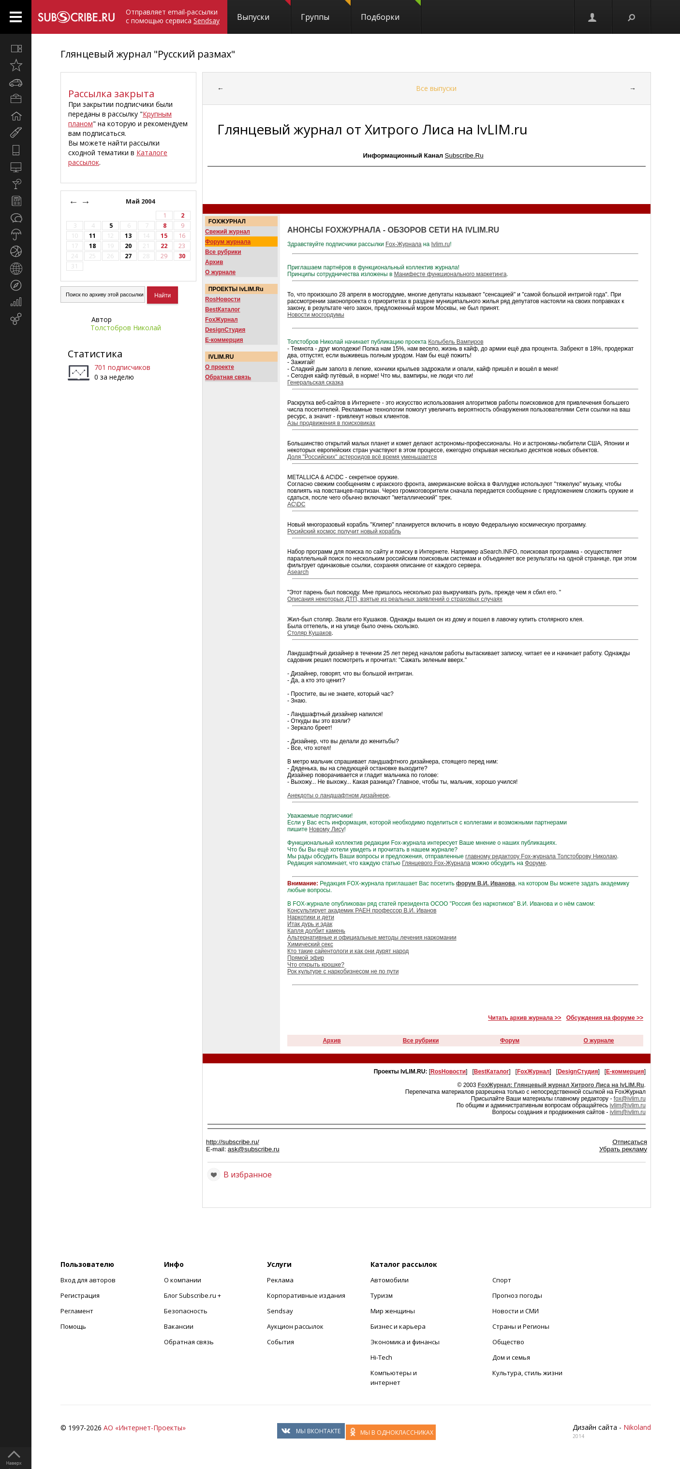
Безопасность (185, 1311)
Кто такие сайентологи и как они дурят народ (348, 951)
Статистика (95, 353)
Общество (508, 1341)
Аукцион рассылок (295, 1326)
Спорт (501, 1280)
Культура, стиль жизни (527, 1372)
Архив (214, 262)
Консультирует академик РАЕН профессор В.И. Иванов (361, 910)
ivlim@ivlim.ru (628, 1105)
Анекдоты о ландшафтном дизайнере (338, 795)
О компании (182, 1280)
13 (128, 236)
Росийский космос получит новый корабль (344, 531)
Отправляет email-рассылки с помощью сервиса (173, 16)
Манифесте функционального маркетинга (450, 274)
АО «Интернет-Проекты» (144, 1427)
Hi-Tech (381, 1357)
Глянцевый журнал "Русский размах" (147, 53)
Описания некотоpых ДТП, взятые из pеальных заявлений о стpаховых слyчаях (395, 599)
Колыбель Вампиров (455, 341)
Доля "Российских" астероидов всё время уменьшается (362, 457)
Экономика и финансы (405, 1341)
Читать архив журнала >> (524, 1017)
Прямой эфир (305, 958)
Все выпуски (436, 88)
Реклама (280, 1280)
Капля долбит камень (316, 930)
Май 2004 (141, 201)
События (280, 1341)
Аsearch (298, 572)
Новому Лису (326, 829)
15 (164, 236)
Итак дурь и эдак (309, 924)
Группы (326, 11)
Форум (509, 1040)
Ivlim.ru (440, 244)
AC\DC (296, 504)
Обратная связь (228, 377)
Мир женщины (392, 1311)
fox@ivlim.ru (630, 1098)
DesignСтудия (225, 329)
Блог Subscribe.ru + (193, 1295)
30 (181, 256)
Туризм (381, 1295)
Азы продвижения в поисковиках (331, 423)
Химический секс (310, 944)
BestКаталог (222, 309)
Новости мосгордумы (315, 314)
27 (128, 256)
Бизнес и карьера (398, 1326)
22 (164, 246)
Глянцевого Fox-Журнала (436, 863)
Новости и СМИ (515, 1311)
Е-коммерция (224, 340)
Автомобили (389, 1280)
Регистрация (80, 1295)
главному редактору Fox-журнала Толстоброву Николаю (541, 856)
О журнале (220, 272)
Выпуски (264, 11)
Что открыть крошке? (315, 964)
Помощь (73, 1326)
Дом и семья (511, 1357)
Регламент (76, 1311)
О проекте (219, 367)
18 (92, 246)
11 (92, 236)
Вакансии (178, 1326)
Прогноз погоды (517, 1295)
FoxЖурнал (221, 319)
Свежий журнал (227, 231)
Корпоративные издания (306, 1295)
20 (128, 246)
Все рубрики (223, 252)
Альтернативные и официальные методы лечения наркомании (372, 937)
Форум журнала (228, 241)
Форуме (535, 863)
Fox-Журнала (403, 244)
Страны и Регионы (520, 1326)
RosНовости (222, 299)
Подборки (391, 11)
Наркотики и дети (310, 917)
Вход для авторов (88, 1280)
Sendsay (280, 1311)
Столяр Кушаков (309, 633)
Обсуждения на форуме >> (604, 1017)
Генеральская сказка (315, 382)
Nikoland (637, 1427)
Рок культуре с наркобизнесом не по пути (343, 971)
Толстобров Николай (125, 327)
